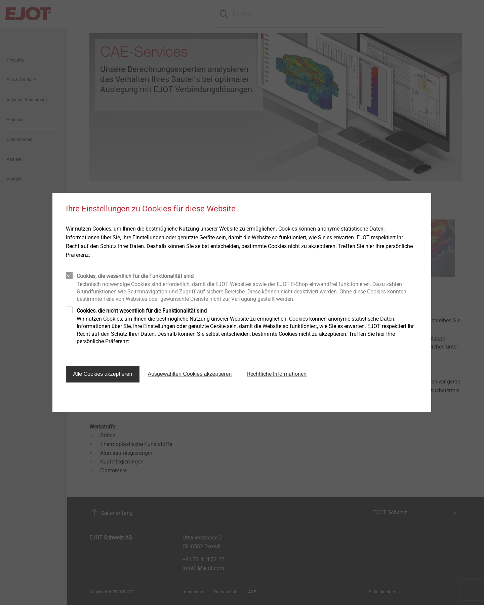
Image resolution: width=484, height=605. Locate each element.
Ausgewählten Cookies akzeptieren (190, 374)
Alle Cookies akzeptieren (102, 374)
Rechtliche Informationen (277, 374)
